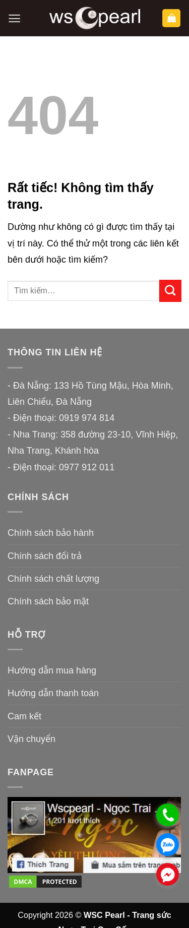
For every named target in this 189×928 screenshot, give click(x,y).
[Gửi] (170, 291)
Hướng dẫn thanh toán (53, 693)
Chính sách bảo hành (51, 533)
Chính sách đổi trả (45, 556)
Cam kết (24, 716)
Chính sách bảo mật (48, 601)
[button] (14, 18)
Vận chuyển (31, 739)
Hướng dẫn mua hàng (52, 670)
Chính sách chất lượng (53, 579)
